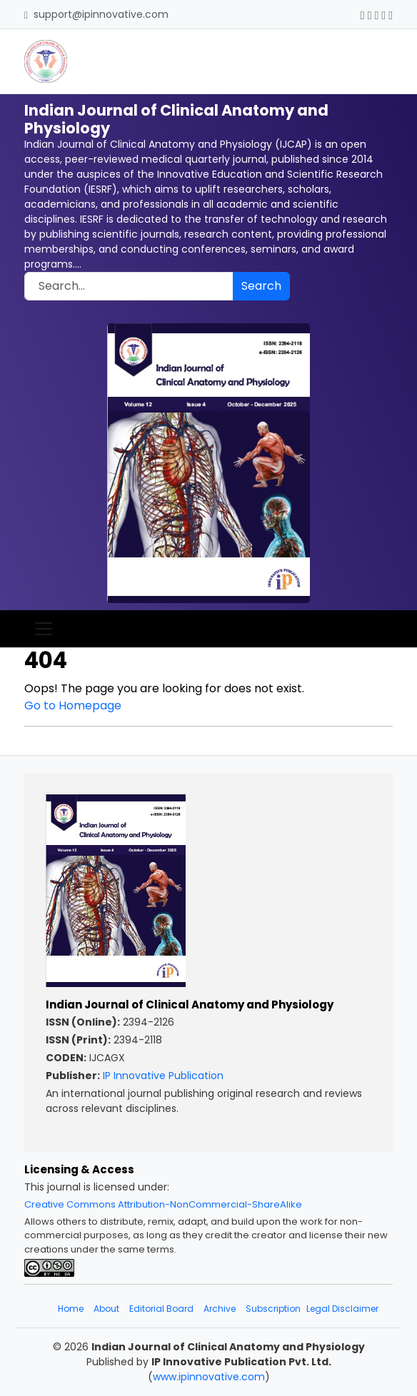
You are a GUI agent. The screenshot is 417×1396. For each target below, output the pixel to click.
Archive (220, 1309)
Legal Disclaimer (342, 1309)
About (106, 1309)
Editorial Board (161, 1309)
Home (71, 1309)
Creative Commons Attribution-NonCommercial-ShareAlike (163, 1204)
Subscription (273, 1309)
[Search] (128, 286)
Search (261, 286)
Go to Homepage (72, 705)
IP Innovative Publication (163, 1075)
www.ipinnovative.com (209, 1377)
